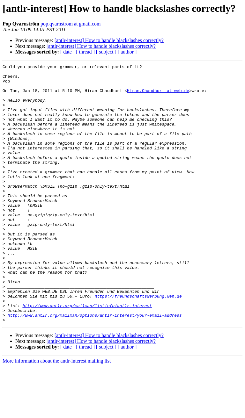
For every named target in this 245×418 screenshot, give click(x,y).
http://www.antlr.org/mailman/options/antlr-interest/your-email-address (95, 366)
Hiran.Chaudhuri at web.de (158, 96)
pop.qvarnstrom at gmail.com (70, 23)
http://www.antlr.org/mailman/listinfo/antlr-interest (87, 354)
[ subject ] (106, 51)
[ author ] (127, 51)
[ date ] (67, 51)
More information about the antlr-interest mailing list (57, 412)
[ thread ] (85, 51)
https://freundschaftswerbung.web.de (138, 343)
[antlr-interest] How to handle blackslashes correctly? (109, 40)
